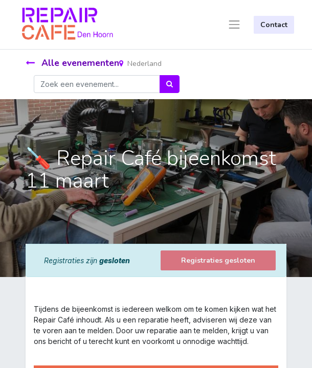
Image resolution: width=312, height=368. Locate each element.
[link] (35, 352)
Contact (273, 25)
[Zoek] (170, 84)
